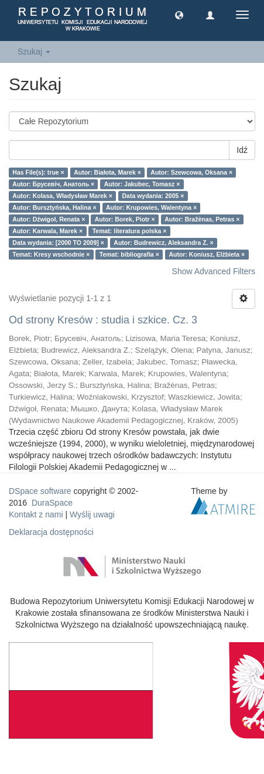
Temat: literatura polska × (129, 230)
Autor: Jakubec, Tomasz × (142, 183)
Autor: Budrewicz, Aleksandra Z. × (163, 242)
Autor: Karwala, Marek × (47, 230)
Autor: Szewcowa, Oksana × (191, 172)
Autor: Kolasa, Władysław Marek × (62, 195)
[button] (179, 15)
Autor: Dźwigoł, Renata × (48, 219)
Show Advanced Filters (213, 271)
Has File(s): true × (38, 172)
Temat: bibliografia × (129, 254)
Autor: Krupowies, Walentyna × (151, 207)
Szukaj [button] (34, 51)
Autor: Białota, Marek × (107, 172)
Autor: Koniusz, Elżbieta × (207, 254)
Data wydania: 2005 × (153, 195)
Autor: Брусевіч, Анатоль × (53, 183)
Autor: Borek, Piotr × (125, 219)
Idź (242, 150)
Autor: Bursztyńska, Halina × (54, 207)
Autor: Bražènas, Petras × (201, 219)
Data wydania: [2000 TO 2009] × (58, 242)
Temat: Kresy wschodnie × (51, 254)
